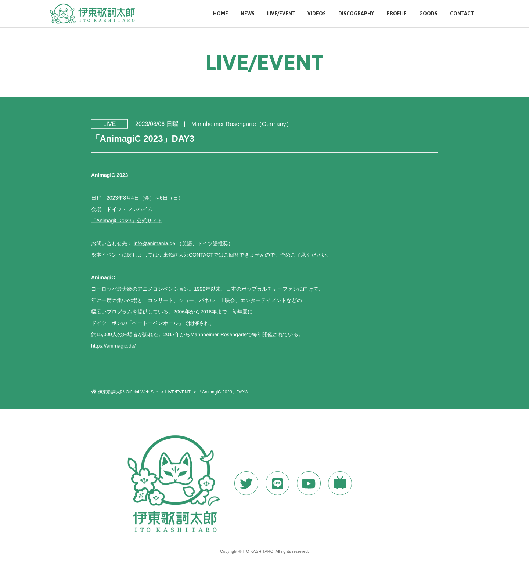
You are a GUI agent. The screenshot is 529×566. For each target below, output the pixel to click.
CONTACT (462, 14)
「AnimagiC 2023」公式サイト (126, 220)
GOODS (428, 14)
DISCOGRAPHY (356, 14)
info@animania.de (154, 243)
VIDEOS (316, 14)
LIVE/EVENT (281, 14)
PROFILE (396, 14)
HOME (220, 14)
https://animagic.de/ (113, 345)
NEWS (248, 14)
